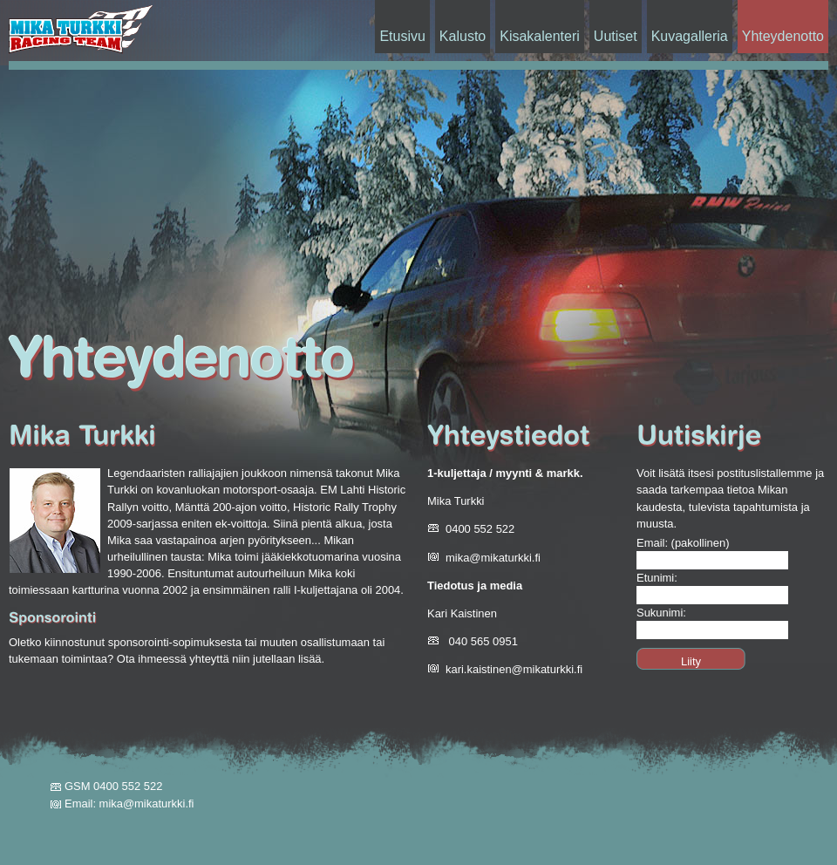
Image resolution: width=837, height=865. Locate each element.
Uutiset (615, 36)
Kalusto (462, 36)
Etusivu (402, 36)
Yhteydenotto (783, 36)
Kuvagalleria (689, 36)
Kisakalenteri (540, 36)
